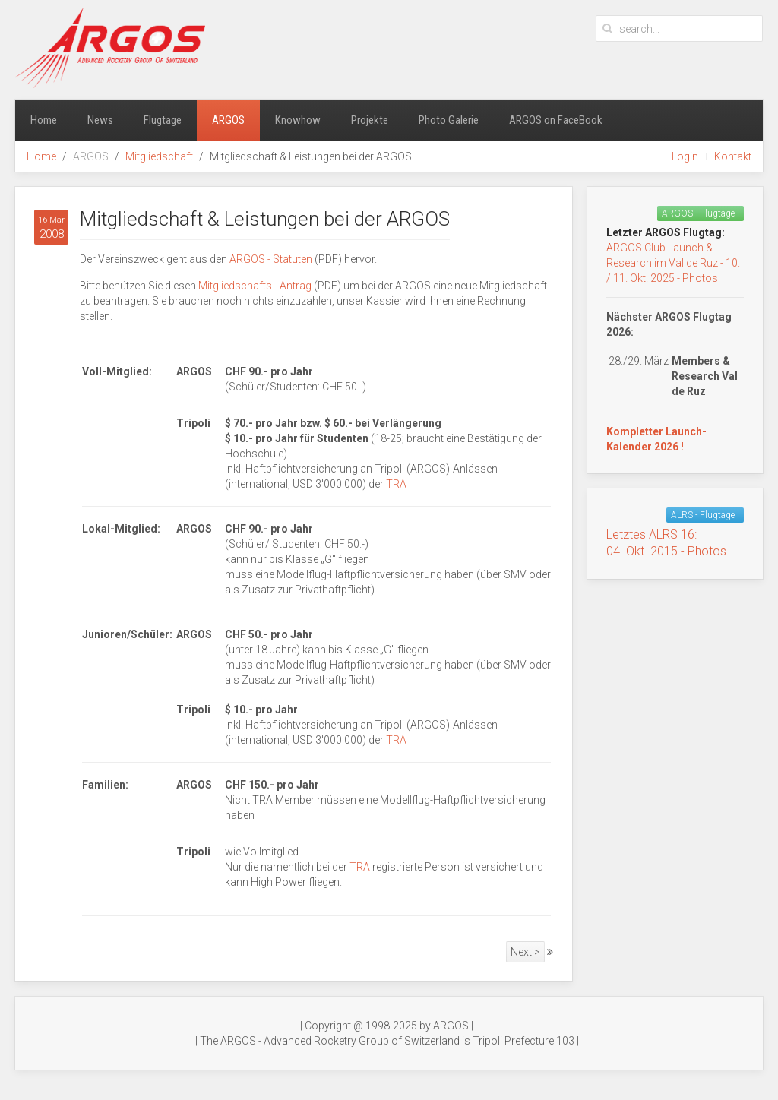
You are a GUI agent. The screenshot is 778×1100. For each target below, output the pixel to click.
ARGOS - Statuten (270, 259)
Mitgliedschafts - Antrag (255, 286)
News (100, 120)
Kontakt (732, 156)
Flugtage (163, 120)
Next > (525, 952)
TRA (396, 484)
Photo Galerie (449, 120)
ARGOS (228, 120)
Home (43, 120)
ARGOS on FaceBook (555, 120)
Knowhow (298, 120)
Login (685, 156)
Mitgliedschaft (159, 156)
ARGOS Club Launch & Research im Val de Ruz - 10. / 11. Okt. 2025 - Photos (673, 263)
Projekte (369, 120)
